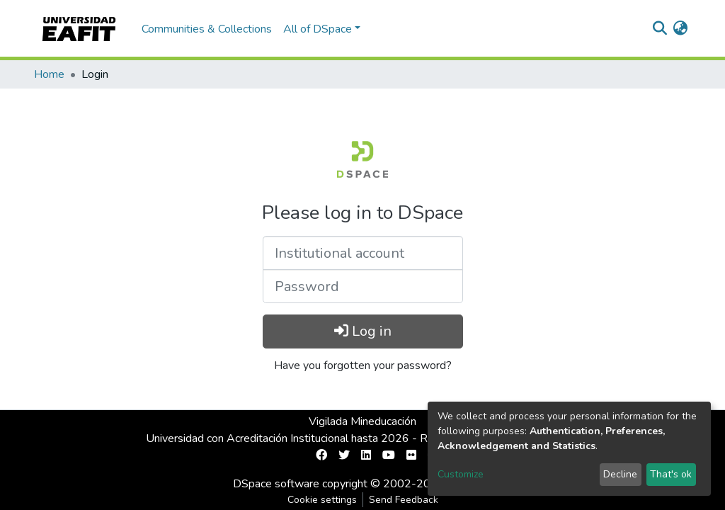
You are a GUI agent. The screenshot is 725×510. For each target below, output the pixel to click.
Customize (461, 474)
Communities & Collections (207, 29)
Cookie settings (322, 499)
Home (49, 74)
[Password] (363, 286)
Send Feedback (403, 499)
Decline (620, 474)
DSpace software (276, 484)
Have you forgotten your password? (363, 365)
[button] (680, 29)
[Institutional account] (363, 253)
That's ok (671, 474)
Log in (363, 331)
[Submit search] (659, 29)
